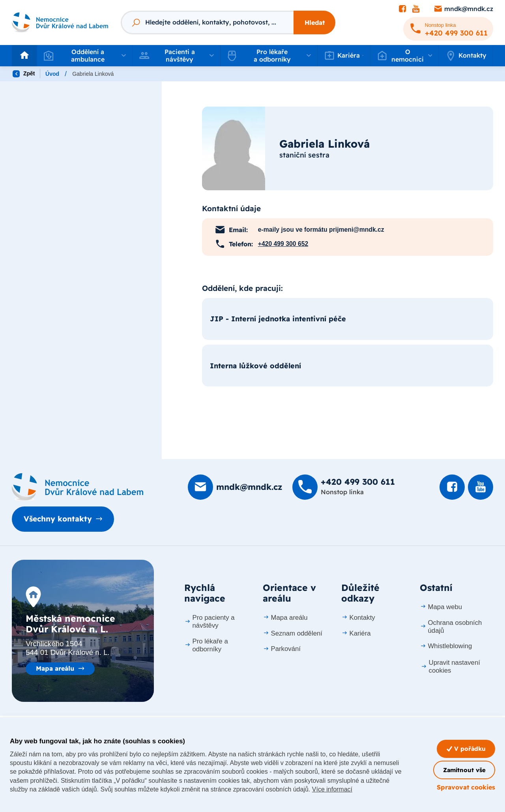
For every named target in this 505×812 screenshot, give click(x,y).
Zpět (24, 73)
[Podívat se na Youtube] (416, 9)
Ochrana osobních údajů (451, 626)
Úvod (52, 74)
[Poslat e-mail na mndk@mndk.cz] (463, 9)
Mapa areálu (55, 668)
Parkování (282, 649)
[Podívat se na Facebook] (402, 9)
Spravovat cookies (466, 787)
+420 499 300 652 (283, 243)
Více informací (332, 789)
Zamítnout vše (464, 770)
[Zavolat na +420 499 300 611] (448, 29)
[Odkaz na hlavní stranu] (60, 22)
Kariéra (356, 633)
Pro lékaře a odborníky (206, 645)
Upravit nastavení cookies (450, 666)
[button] (84, 55)
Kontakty (465, 55)
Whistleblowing (446, 646)
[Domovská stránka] (77, 487)
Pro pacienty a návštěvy (209, 621)
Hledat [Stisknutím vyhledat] (315, 22)
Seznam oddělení (292, 633)
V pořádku (466, 748)
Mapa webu (441, 607)
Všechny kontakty (58, 518)
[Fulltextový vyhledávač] (207, 22)
